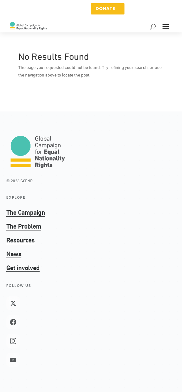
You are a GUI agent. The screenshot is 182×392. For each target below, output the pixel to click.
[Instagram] (13, 341)
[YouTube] (13, 360)
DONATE (105, 8)
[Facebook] (13, 322)
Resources (20, 239)
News (13, 253)
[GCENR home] (37, 151)
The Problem (23, 225)
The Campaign (25, 211)
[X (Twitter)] (13, 303)
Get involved (23, 267)
